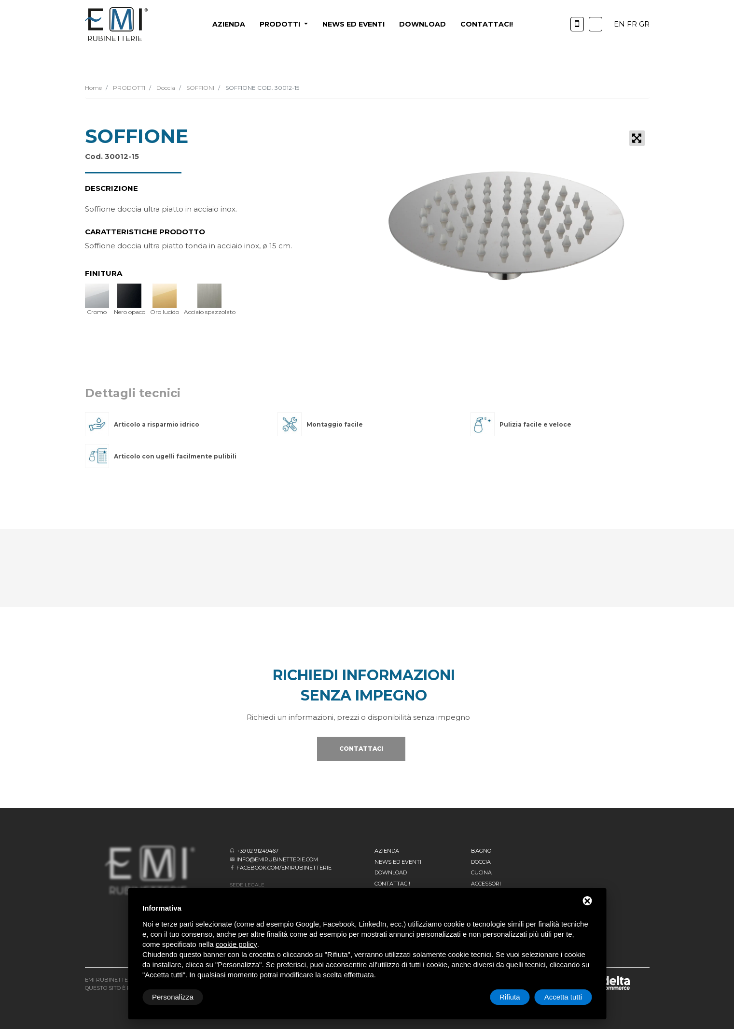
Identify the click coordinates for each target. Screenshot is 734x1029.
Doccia (165, 87)
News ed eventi (353, 24)
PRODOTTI (128, 87)
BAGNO (481, 850)
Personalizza (173, 997)
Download (422, 24)
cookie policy (236, 944)
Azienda (228, 24)
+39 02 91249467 (257, 850)
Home (93, 87)
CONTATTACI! (486, 24)
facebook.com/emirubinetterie (284, 867)
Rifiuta (509, 997)
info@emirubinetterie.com (277, 859)
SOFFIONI (199, 87)
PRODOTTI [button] (281, 24)
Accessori (486, 883)
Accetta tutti (563, 997)
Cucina (481, 872)
